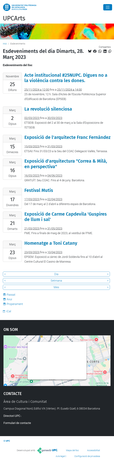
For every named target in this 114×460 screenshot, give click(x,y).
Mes (56, 287)
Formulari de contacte (17, 423)
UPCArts (14, 18)
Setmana (56, 280)
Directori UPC (11, 415)
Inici (5, 43)
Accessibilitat (93, 450)
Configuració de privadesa (87, 456)
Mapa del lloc (72, 450)
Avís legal (60, 456)
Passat (11, 294)
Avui (9, 299)
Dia (56, 274)
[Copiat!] (109, 51)
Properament (15, 304)
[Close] (107, 7)
